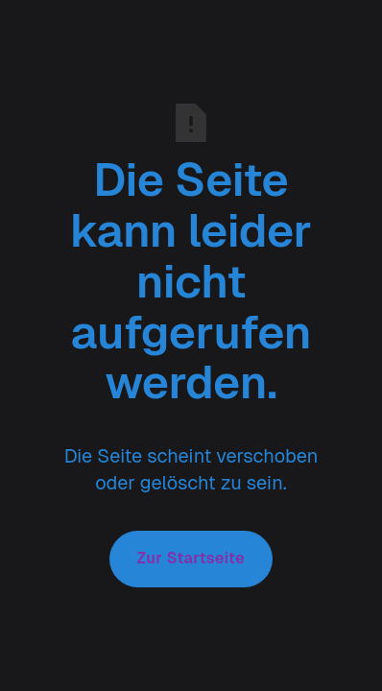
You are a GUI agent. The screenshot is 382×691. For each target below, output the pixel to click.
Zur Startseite (191, 558)
